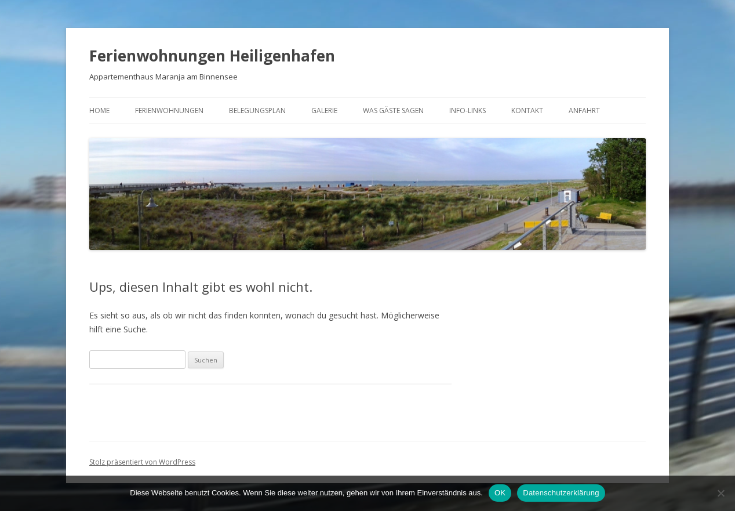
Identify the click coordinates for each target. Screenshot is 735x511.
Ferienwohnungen (169, 110)
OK (499, 492)
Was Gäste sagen (393, 110)
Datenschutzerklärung (561, 492)
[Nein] (720, 493)
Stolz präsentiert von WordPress (142, 462)
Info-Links (467, 110)
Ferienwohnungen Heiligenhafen (212, 55)
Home (99, 110)
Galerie (324, 110)
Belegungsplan (257, 110)
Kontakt (527, 110)
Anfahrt (584, 110)
